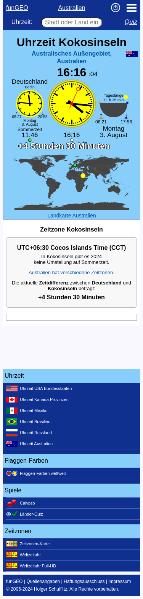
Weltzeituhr (23, 555)
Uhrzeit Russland (29, 432)
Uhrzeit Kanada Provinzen (37, 399)
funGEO (17, 8)
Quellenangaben (43, 581)
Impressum (119, 581)
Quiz (131, 22)
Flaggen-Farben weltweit (36, 473)
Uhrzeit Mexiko (27, 410)
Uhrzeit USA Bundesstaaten (39, 388)
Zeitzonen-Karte (28, 543)
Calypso (20, 503)
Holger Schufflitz (50, 589)
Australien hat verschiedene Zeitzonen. (71, 272)
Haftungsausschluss (84, 581)
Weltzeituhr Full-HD (31, 566)
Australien (71, 8)
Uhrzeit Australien (29, 443)
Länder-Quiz (24, 514)
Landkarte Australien (71, 215)
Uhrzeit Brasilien (28, 421)
